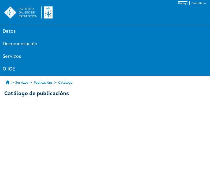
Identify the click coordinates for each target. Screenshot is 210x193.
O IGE (9, 69)
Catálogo (65, 82)
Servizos (12, 56)
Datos (9, 31)
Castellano (198, 3)
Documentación (20, 44)
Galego (182, 3)
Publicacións (43, 82)
